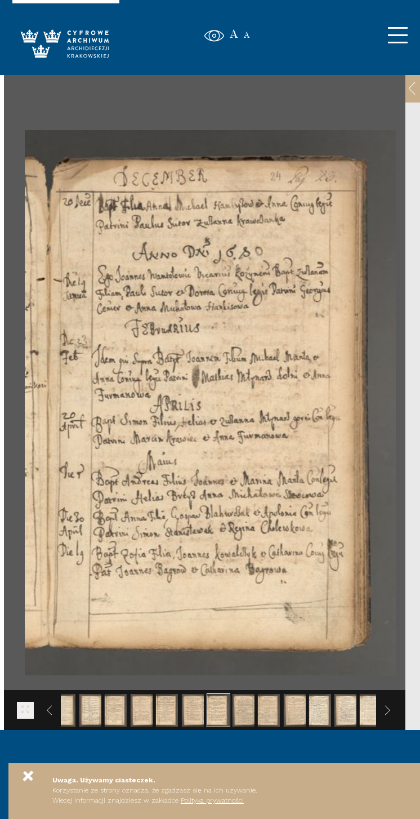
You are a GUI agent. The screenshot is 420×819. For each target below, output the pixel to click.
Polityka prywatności (212, 800)
